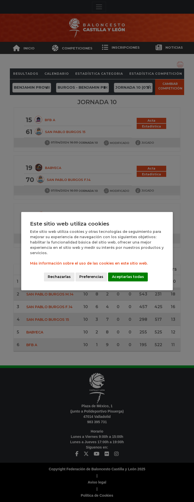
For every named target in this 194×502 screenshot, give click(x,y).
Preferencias (91, 276)
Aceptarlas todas (128, 276)
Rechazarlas (59, 276)
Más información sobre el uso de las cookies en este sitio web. (89, 263)
